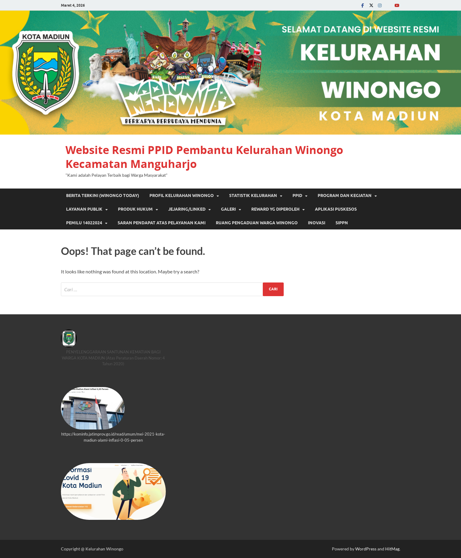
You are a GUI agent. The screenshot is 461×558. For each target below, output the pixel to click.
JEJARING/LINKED (186, 209)
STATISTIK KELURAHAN (253, 195)
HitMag (392, 548)
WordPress (365, 548)
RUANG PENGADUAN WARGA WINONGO (257, 222)
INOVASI (316, 222)
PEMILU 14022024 (84, 222)
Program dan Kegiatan (345, 195)
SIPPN (342, 222)
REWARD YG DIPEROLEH (275, 209)
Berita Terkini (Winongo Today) (102, 195)
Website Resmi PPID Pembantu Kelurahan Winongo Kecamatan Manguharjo (204, 157)
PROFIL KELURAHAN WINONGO (181, 195)
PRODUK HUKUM (135, 209)
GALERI (228, 209)
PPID (297, 195)
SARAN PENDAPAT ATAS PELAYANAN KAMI (161, 222)
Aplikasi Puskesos (336, 209)
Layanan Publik (84, 209)
